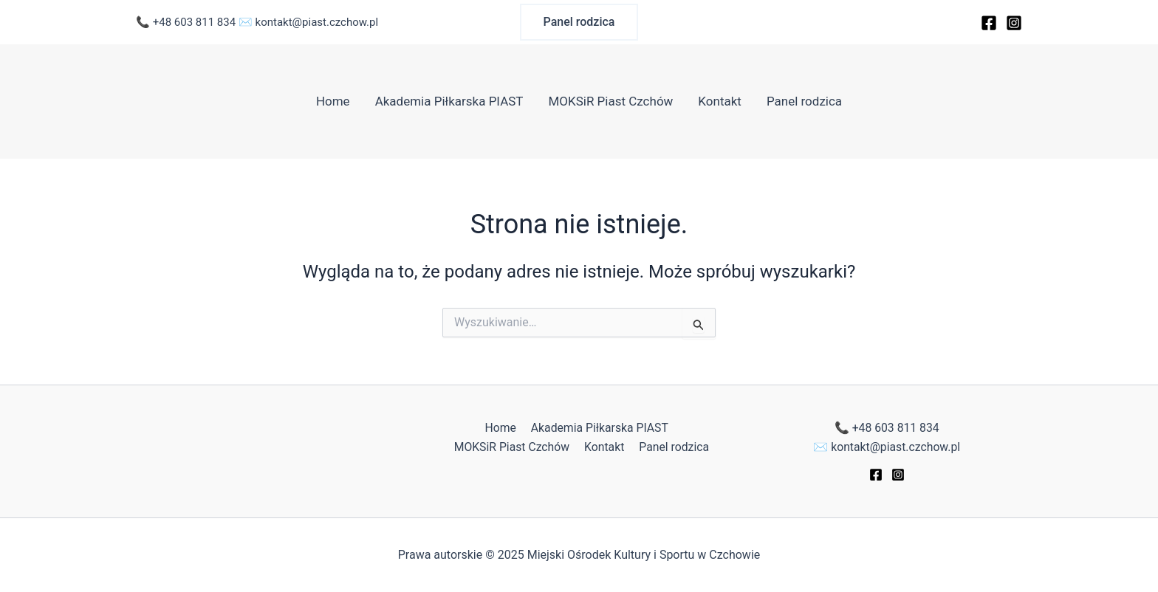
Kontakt (719, 101)
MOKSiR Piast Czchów (610, 101)
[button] (579, 22)
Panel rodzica (804, 101)
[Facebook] (989, 23)
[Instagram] (1014, 23)
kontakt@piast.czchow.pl (317, 22)
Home (333, 101)
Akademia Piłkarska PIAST (449, 101)
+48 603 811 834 (194, 22)
